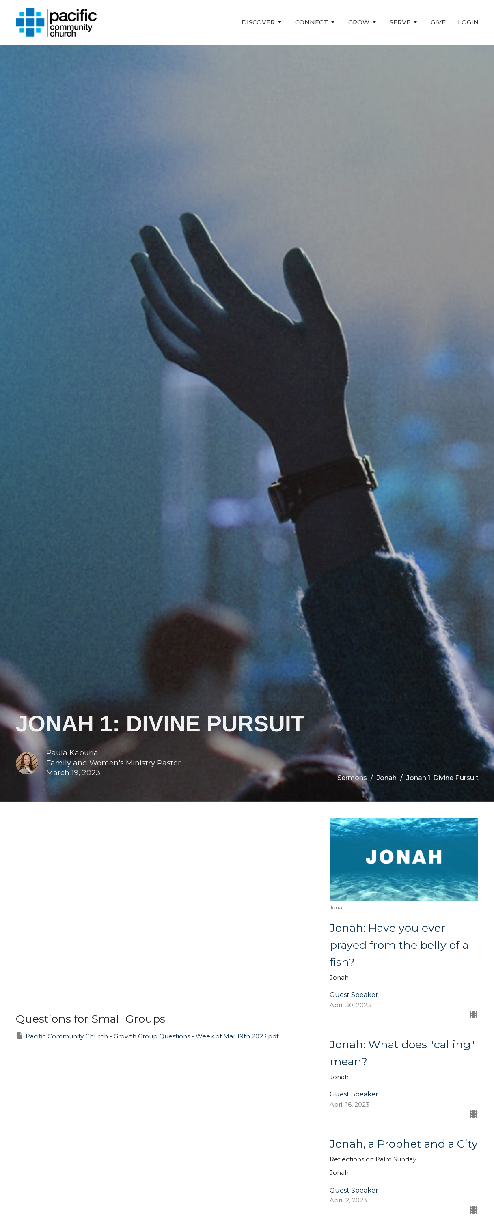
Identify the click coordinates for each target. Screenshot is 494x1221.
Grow (363, 22)
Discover (262, 22)
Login (468, 22)
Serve (404, 22)
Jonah (387, 778)
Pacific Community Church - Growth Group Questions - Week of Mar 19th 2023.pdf (147, 1036)
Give (438, 22)
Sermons (352, 778)
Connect (315, 22)
